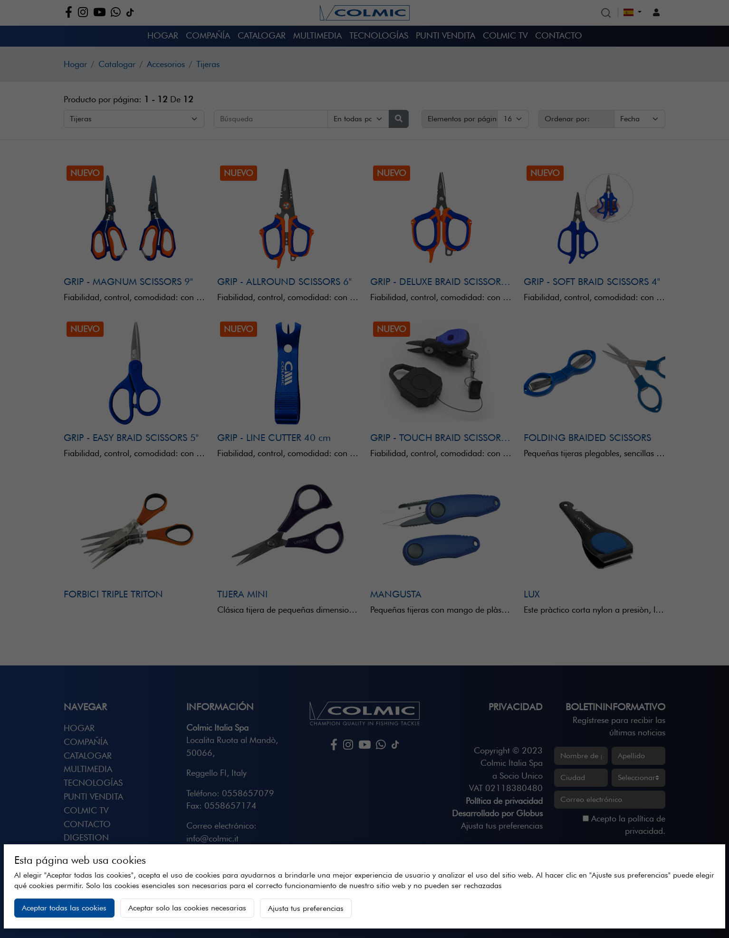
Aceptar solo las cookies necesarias (187, 907)
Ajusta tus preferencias (306, 908)
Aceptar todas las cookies (64, 907)
